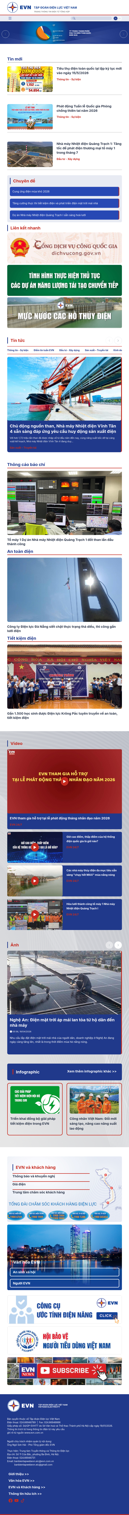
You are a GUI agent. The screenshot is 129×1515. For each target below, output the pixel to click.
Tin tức (18, 340)
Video (17, 743)
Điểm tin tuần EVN (44, 350)
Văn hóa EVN (26, 1262)
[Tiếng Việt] (42, 7)
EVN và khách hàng (36, 1167)
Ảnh (15, 944)
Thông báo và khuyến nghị (34, 1176)
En (119, 18)
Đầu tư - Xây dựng (68, 159)
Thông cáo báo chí (26, 464)
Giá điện (19, 1184)
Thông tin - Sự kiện (69, 79)
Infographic (28, 1071)
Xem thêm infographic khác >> (92, 1071)
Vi (115, 18)
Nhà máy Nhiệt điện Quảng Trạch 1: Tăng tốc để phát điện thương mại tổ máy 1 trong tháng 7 (89, 148)
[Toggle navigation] (10, 18)
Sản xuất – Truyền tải (96, 350)
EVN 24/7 (16, 824)
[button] (123, 34)
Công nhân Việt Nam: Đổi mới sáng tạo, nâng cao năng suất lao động (93, 1123)
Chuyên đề (24, 180)
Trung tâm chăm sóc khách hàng (39, 1192)
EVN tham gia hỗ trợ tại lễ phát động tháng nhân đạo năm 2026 (60, 818)
